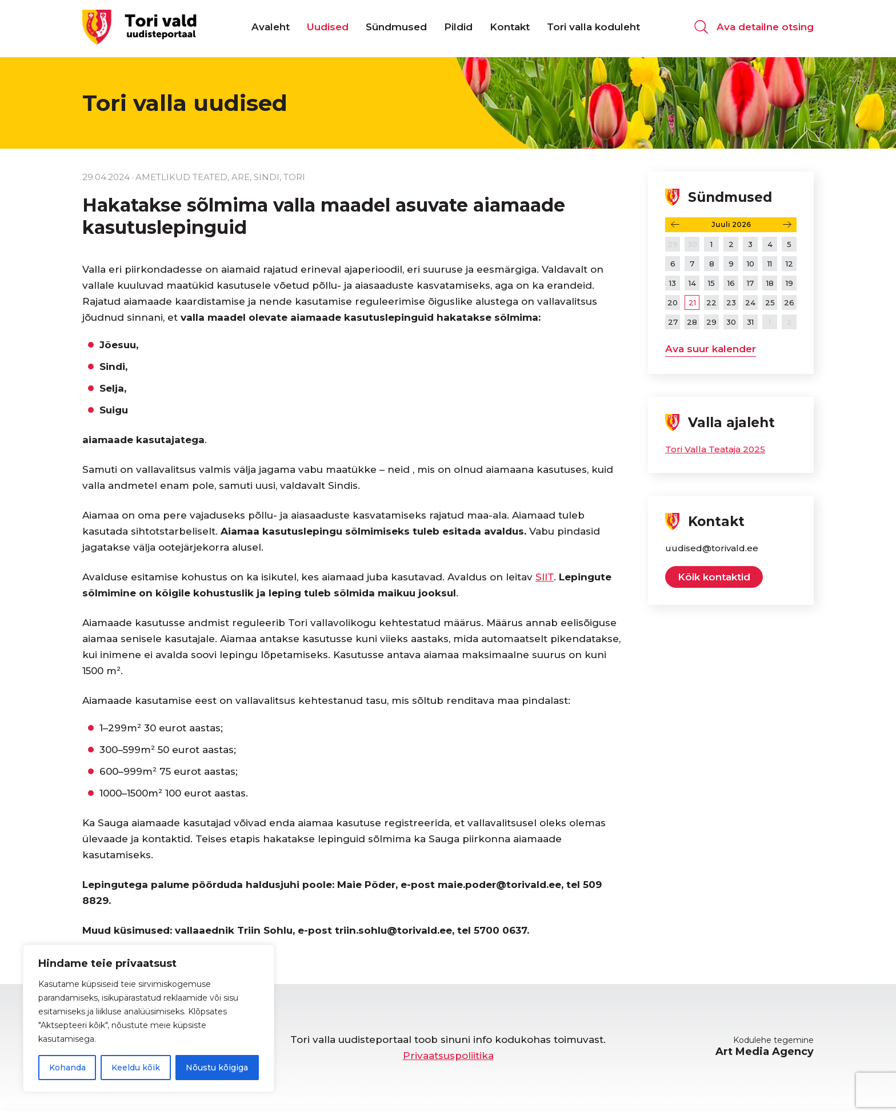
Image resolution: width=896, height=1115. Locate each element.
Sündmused (396, 28)
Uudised (328, 28)
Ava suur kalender (710, 349)
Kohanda (67, 1067)
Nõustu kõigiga (217, 1067)
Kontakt (510, 28)
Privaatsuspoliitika (448, 1055)
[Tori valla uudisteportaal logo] (139, 28)
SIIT (544, 577)
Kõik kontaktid (714, 577)
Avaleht (270, 28)
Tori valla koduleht (593, 28)
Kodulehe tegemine (764, 1046)
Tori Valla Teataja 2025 (715, 449)
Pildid (458, 28)
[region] (148, 1018)
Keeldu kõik (135, 1067)
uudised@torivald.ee (711, 548)
